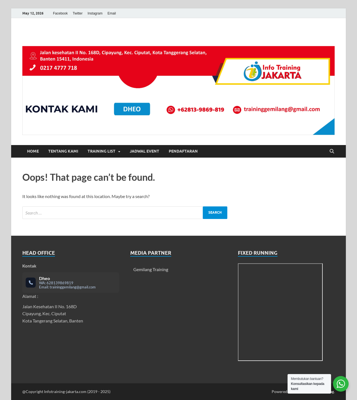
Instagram (95, 13)
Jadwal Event (144, 151)
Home (33, 151)
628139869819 (60, 283)
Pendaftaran (183, 151)
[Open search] (332, 151)
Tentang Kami (63, 151)
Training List (101, 151)
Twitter (78, 13)
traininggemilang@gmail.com (73, 287)
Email (111, 13)
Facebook (60, 13)
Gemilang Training (150, 269)
